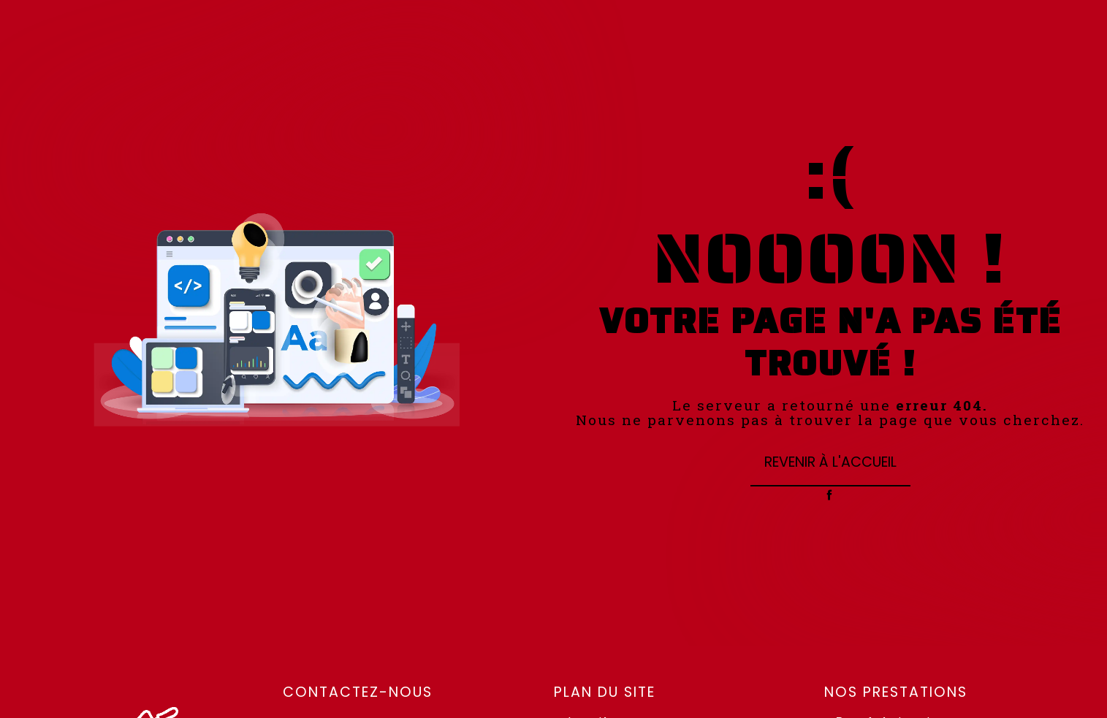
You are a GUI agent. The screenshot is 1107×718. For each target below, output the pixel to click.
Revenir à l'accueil (830, 462)
